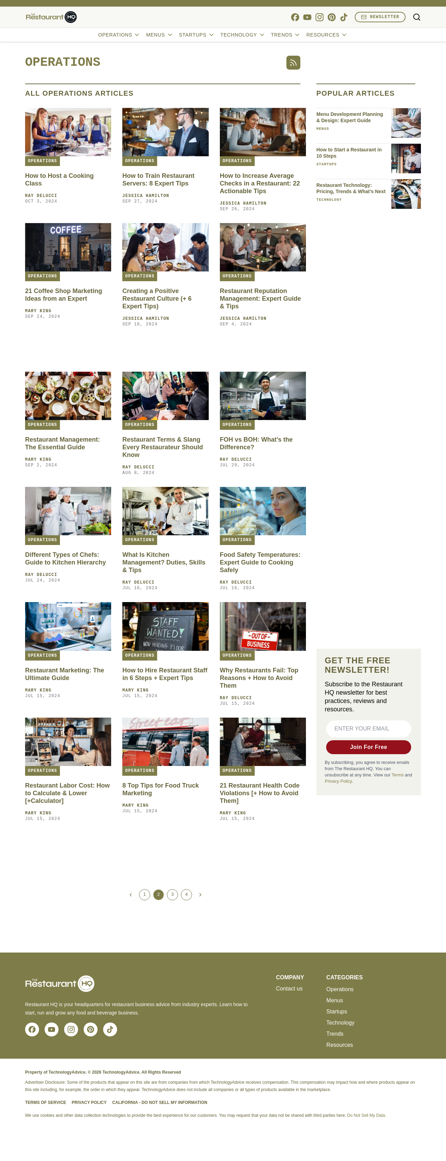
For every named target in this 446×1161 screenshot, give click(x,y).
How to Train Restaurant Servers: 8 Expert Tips (158, 179)
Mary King (38, 311)
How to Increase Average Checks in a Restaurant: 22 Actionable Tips (260, 183)
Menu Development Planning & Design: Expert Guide (349, 117)
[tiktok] (344, 17)
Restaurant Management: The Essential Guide (62, 443)
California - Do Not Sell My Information (159, 1102)
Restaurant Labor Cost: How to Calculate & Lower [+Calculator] (67, 793)
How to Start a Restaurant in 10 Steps (349, 153)
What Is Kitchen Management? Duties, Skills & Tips (163, 562)
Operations (119, 35)
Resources (327, 35)
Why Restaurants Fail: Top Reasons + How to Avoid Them (259, 678)
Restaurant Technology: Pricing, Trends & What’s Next (351, 188)
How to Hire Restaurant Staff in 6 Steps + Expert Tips (164, 674)
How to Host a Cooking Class (59, 179)
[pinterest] (332, 17)
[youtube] (307, 17)
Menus (159, 35)
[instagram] (319, 17)
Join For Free (368, 747)
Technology (243, 35)
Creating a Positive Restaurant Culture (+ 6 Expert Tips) (157, 298)
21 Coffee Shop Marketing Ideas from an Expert (63, 294)
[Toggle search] (417, 17)
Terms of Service (45, 1102)
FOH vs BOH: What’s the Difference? (256, 443)
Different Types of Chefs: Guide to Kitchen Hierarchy (65, 558)
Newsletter (380, 17)
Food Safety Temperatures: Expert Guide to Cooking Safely (260, 562)
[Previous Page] (130, 894)
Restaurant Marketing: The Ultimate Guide (64, 674)
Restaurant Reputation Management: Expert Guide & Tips (260, 298)
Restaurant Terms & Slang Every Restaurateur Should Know (162, 447)
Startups (197, 35)
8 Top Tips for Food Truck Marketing (160, 789)
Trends (286, 35)
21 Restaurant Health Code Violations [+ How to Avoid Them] (260, 793)
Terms (397, 775)
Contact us (289, 989)
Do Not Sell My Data (366, 1115)
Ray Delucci (41, 196)
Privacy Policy (338, 781)
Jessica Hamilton (145, 196)
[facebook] (295, 17)
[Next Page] (200, 894)
